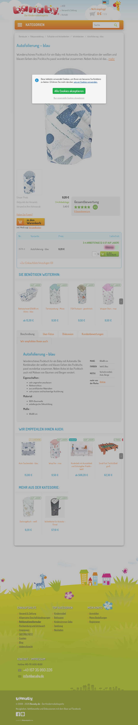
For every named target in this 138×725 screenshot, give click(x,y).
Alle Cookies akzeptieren (69, 91)
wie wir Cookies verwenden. (86, 82)
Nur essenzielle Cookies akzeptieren (69, 98)
